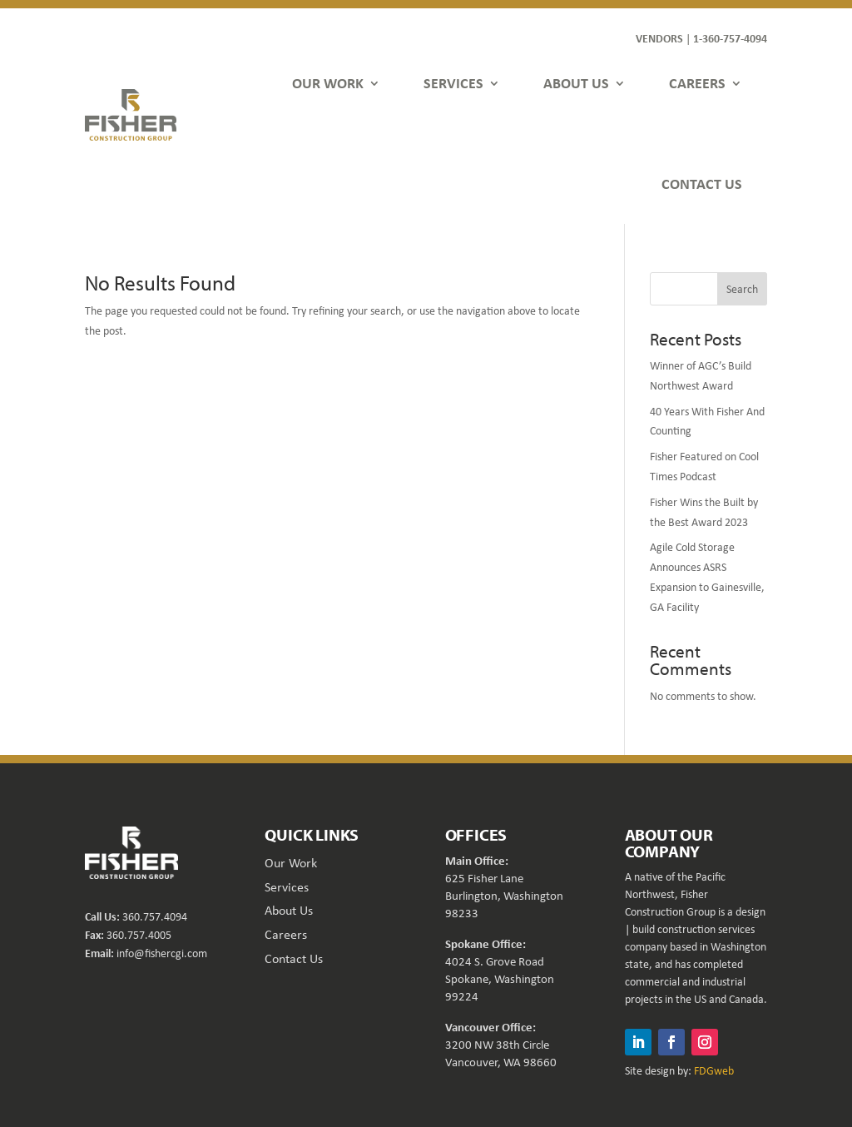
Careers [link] (286, 934)
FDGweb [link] (714, 1070)
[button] (638, 1042)
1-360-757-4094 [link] (730, 38)
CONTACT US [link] (701, 183)
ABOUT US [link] (576, 82)
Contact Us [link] (294, 958)
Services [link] (287, 887)
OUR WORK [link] (328, 82)
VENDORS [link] (659, 38)
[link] (130, 115)
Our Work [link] (291, 862)
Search (742, 288)
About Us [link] (289, 910)
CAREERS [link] (697, 82)
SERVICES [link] (453, 82)
